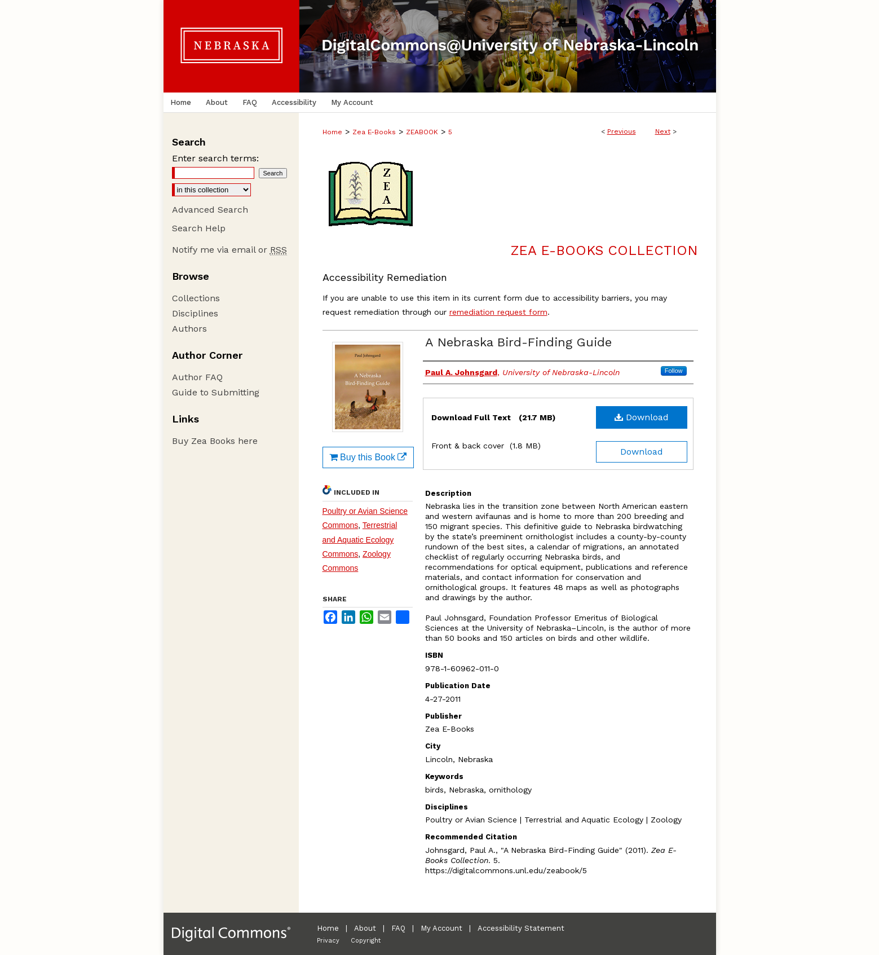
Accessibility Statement (521, 928)
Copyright (366, 940)
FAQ (398, 928)
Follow (674, 370)
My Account (441, 928)
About (365, 928)
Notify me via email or (229, 249)
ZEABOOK (422, 132)
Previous (621, 131)
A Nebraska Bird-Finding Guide (518, 342)
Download (642, 417)
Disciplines (195, 313)
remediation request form (498, 311)
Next (662, 131)
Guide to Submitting (215, 392)
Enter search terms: (215, 158)
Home (332, 132)
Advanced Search (210, 209)
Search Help (199, 228)
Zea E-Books (374, 132)
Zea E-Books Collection (604, 250)
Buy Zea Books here (215, 440)
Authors (189, 328)
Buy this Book (368, 457)
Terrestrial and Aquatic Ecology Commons (360, 539)
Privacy (328, 940)
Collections (196, 298)
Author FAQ (197, 377)
